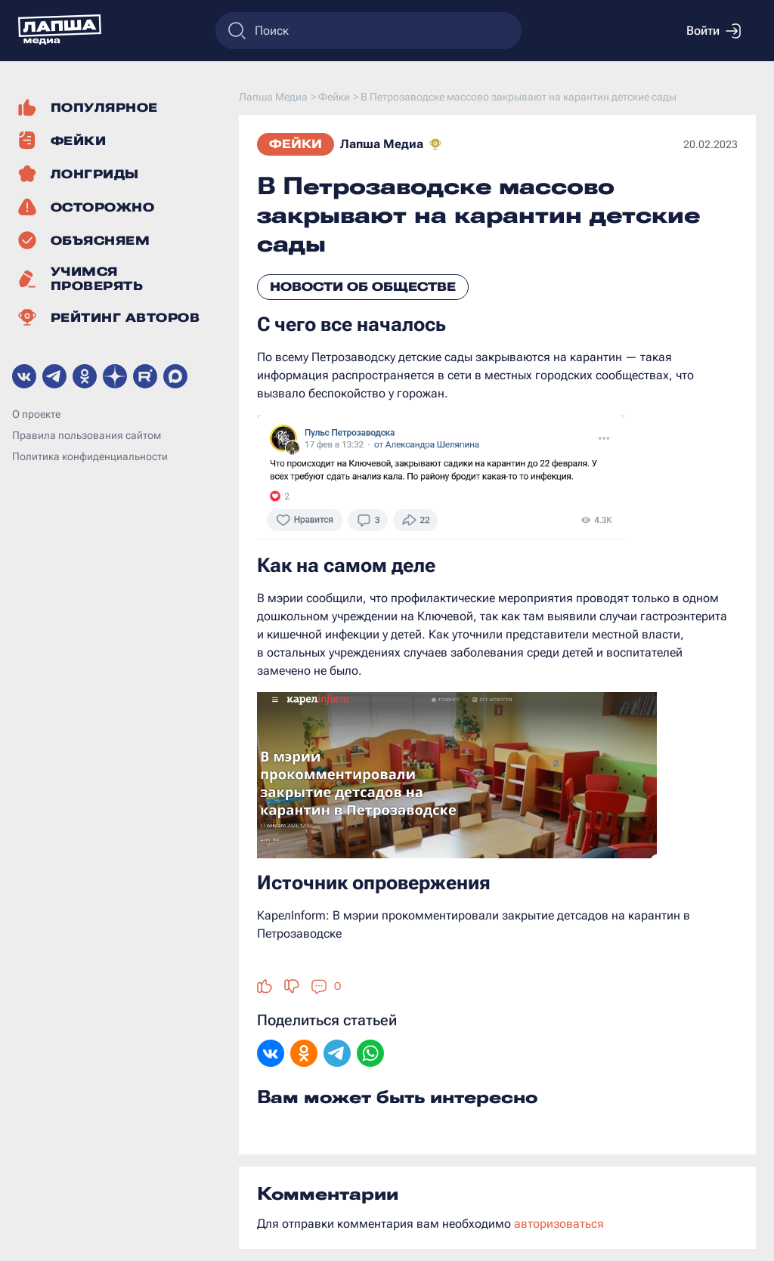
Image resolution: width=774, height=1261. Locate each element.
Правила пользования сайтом (86, 435)
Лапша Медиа (381, 144)
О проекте (36, 414)
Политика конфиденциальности (90, 456)
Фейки (295, 144)
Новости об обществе (363, 287)
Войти (713, 31)
